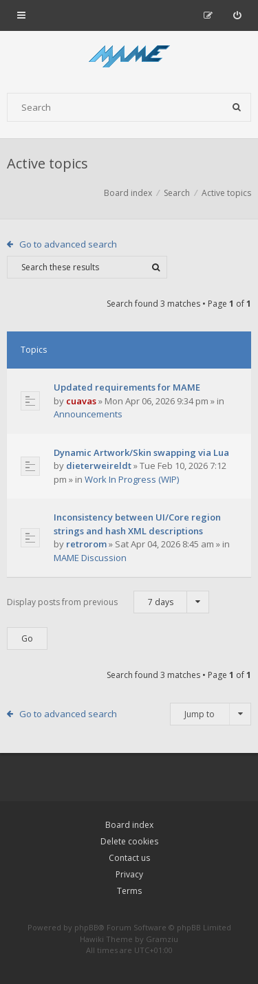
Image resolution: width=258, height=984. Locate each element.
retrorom (86, 544)
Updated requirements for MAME (127, 387)
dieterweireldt (98, 465)
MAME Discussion (90, 557)
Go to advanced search (68, 244)
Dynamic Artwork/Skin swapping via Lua (141, 452)
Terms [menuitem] (129, 891)
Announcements (88, 414)
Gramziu (162, 939)
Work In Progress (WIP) (132, 479)
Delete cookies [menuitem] (129, 841)
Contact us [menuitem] (129, 858)
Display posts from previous (108, 602)
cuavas (81, 401)
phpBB (86, 927)
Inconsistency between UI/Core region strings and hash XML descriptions (137, 524)
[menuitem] (237, 15)
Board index (129, 825)
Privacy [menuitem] (129, 874)
